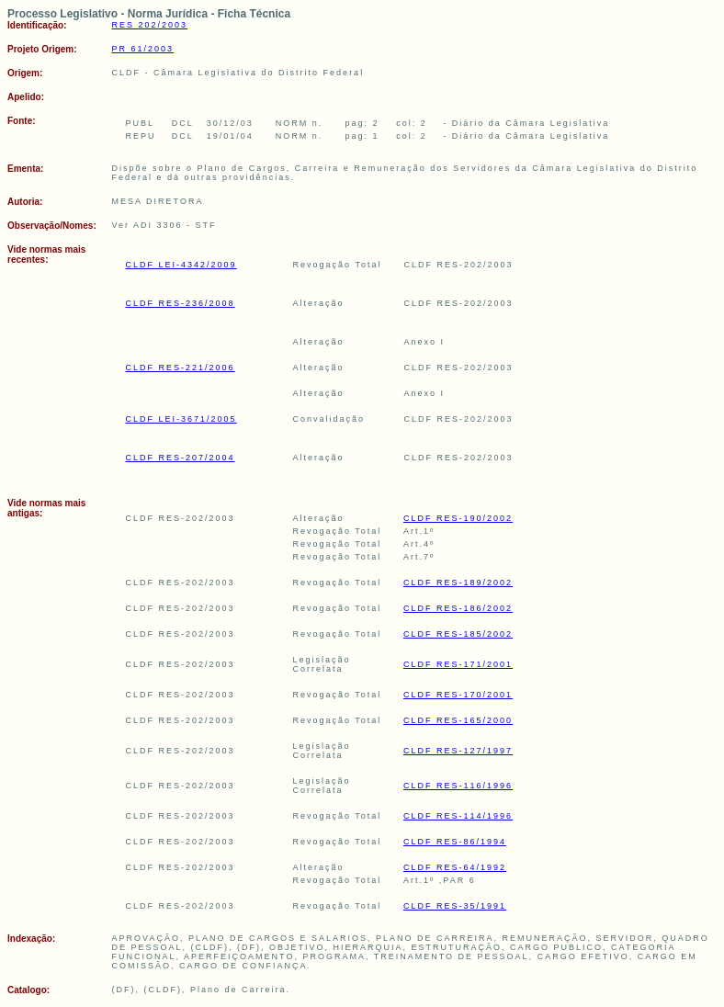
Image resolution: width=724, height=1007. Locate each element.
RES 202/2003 (150, 24)
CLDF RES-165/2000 (458, 720)
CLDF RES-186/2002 (458, 608)
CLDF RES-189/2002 (458, 582)
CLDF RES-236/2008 (180, 303)
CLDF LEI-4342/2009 (181, 264)
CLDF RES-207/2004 (180, 457)
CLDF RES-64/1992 (454, 867)
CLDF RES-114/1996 (458, 815)
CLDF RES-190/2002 (458, 518)
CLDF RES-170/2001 (458, 694)
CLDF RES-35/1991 (454, 906)
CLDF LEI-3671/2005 (181, 419)
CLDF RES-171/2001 (458, 664)
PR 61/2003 (143, 48)
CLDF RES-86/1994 (454, 841)
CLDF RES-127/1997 (458, 750)
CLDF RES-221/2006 (180, 367)
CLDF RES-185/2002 (458, 634)
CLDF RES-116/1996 (458, 785)
